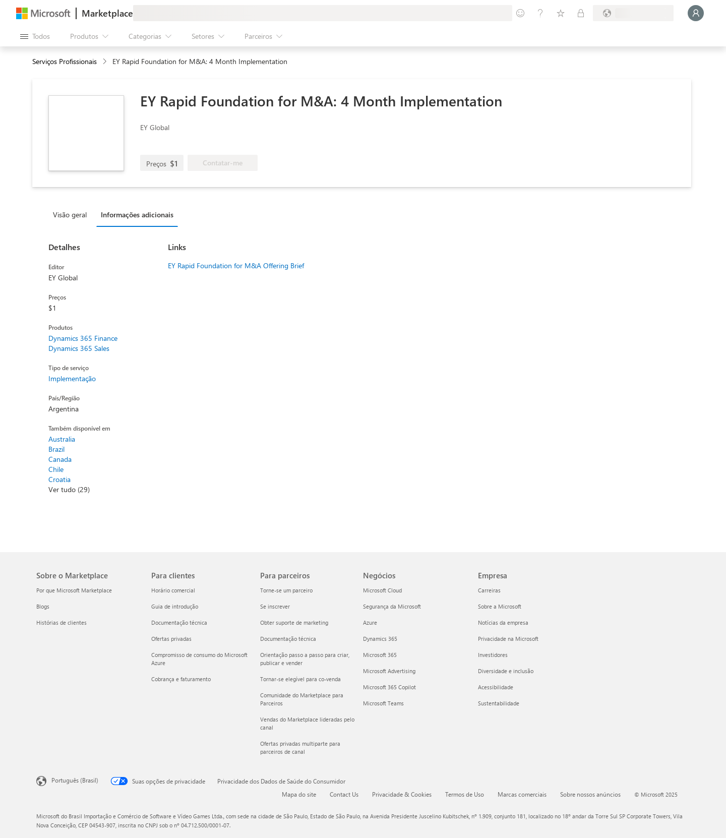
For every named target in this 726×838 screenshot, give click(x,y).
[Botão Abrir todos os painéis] (35, 36)
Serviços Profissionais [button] (64, 61)
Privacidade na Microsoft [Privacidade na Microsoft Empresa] (508, 638)
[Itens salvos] (561, 13)
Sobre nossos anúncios (590, 794)
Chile (56, 469)
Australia (61, 439)
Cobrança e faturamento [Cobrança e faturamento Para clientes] (181, 679)
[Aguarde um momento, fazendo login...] (696, 13)
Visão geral (70, 214)
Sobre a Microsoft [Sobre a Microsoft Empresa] (499, 606)
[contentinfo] (105, 62)
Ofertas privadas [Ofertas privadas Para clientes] (171, 638)
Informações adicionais (137, 214)
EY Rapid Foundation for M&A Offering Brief (236, 265)
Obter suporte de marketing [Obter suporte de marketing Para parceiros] (294, 622)
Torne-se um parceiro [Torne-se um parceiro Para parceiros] (286, 590)
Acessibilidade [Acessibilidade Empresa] (495, 687)
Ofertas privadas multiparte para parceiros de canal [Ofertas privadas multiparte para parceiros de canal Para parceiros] (300, 747)
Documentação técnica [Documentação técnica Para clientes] (179, 622)
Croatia (59, 479)
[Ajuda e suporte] (540, 13)
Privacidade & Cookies (402, 794)
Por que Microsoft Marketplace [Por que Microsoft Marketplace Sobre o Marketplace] (74, 590)
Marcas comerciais (522, 794)
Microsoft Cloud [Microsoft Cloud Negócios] (382, 590)
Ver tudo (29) (69, 489)
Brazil (56, 449)
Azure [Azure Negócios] (370, 622)
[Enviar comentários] (520, 13)
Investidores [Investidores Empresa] (493, 655)
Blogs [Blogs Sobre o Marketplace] (42, 606)
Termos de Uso (464, 794)
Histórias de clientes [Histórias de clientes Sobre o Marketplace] (61, 622)
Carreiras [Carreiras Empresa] (489, 590)
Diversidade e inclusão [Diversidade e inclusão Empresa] (505, 671)
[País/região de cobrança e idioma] (633, 13)
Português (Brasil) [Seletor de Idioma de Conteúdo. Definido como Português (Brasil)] (74, 780)
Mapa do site (299, 794)
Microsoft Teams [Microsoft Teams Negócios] (383, 703)
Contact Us (344, 794)
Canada (60, 459)
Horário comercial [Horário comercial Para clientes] (173, 590)
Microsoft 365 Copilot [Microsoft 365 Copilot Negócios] (389, 687)
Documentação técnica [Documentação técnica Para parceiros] (288, 638)
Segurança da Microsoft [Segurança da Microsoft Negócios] (392, 606)
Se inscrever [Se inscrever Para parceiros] (275, 606)
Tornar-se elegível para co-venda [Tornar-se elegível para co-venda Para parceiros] (300, 679)
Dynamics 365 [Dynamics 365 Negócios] (380, 638)
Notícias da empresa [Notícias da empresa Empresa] (503, 622)
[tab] (72, 214)
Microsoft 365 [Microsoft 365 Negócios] (380, 655)
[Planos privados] (581, 13)
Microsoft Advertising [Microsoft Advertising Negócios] (389, 671)
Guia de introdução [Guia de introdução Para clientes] (174, 606)
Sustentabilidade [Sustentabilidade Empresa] (498, 703)
